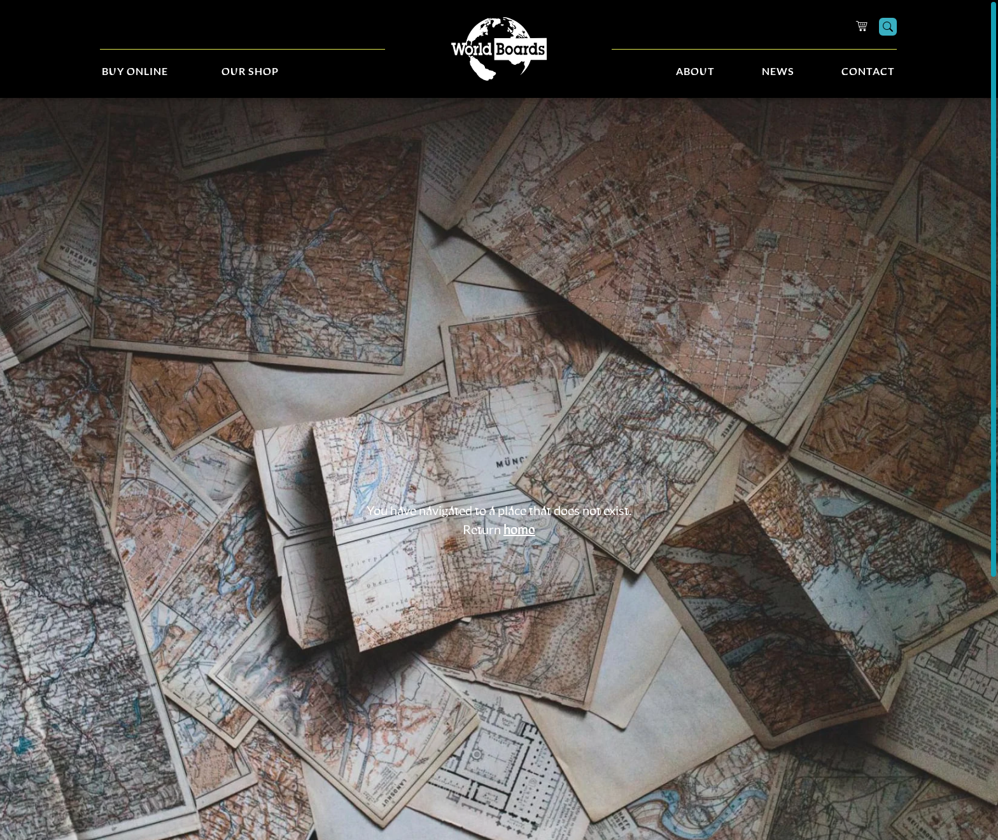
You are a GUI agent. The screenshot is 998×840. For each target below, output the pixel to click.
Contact (868, 72)
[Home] (499, 49)
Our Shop (250, 72)
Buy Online (135, 72)
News (778, 72)
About (695, 72)
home (519, 530)
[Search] (888, 27)
